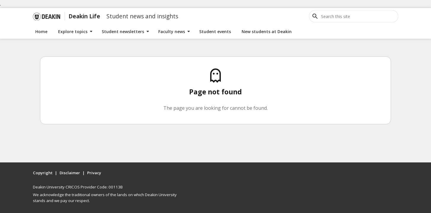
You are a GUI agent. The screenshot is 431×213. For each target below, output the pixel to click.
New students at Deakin (267, 31)
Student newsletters (123, 31)
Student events (215, 31)
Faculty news (171, 31)
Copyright (42, 172)
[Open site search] (315, 16)
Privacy (94, 172)
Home (41, 31)
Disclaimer (70, 172)
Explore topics (72, 31)
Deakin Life (84, 16)
